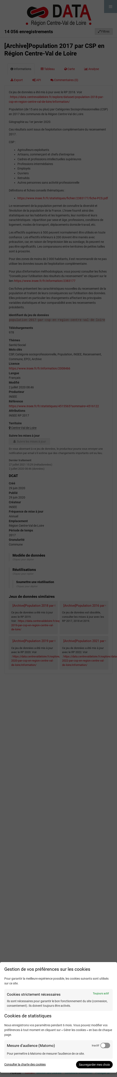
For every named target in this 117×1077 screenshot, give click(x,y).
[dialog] (58, 1017)
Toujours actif (101, 993)
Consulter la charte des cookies (25, 1064)
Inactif (95, 1045)
